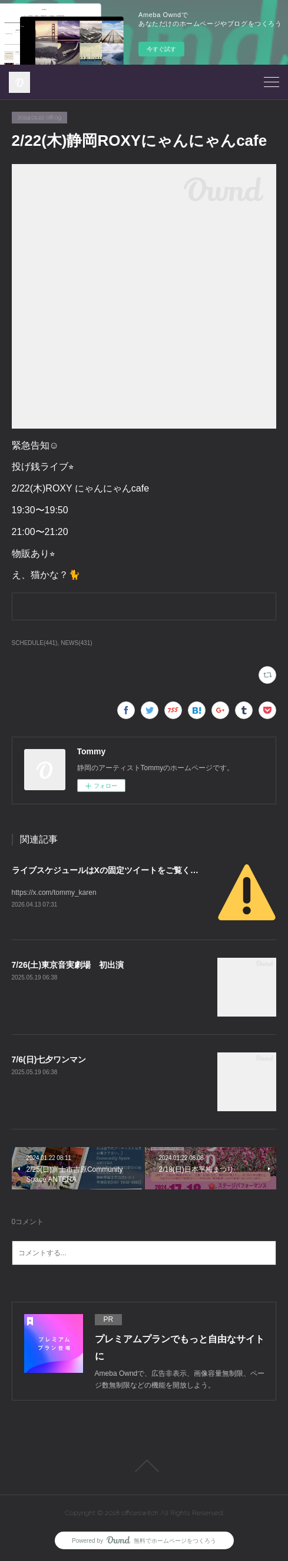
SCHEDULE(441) (35, 643)
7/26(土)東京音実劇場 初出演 (68, 965)
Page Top (144, 1465)
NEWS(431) (76, 643)
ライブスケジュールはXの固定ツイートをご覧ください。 (117, 870)
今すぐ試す (161, 49)
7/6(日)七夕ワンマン (49, 1059)
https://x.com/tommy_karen (54, 892)
